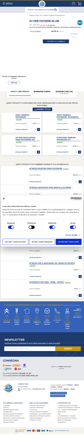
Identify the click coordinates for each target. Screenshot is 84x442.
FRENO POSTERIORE (57, 15)
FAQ (59, 414)
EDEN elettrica (8, 422)
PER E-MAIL (24, 387)
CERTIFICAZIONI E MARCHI (11, 416)
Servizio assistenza (37, 407)
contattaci (14, 83)
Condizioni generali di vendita (69, 407)
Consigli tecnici (35, 420)
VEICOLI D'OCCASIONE (10, 420)
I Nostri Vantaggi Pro (37, 405)
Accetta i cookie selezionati (42, 242)
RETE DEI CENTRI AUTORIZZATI (13, 414)
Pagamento (62, 422)
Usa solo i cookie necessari (15, 242)
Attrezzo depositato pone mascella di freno (50, 188)
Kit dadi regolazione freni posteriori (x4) (25, 139)
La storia (6, 405)
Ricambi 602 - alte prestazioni (40, 414)
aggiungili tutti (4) (42, 109)
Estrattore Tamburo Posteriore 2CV (66, 139)
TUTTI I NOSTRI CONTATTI (58, 393)
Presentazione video (11, 409)
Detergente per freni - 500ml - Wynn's (46, 282)
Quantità (74, 36)
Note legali (62, 412)
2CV (41, 15)
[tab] (20, 92)
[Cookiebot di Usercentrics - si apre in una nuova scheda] (72, 198)
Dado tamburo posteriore (22, 116)
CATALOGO (33, 409)
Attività (6, 407)
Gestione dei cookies (58, 395)
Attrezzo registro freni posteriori (45, 169)
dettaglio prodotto (22, 129)
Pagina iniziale (34, 15)
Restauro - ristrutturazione (14, 418)
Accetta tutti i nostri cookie (68, 242)
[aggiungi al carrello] (38, 129)
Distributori (7, 412)
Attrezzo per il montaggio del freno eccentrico (52, 263)
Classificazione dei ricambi (67, 405)
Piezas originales (36, 418)
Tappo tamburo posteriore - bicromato (68, 116)
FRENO (46, 15)
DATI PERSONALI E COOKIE (66, 416)
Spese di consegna (64, 420)
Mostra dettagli (71, 235)
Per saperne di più (63, 430)
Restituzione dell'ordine (67, 418)
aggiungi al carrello (56, 41)
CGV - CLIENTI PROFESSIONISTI (67, 409)
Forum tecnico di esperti (39, 412)
